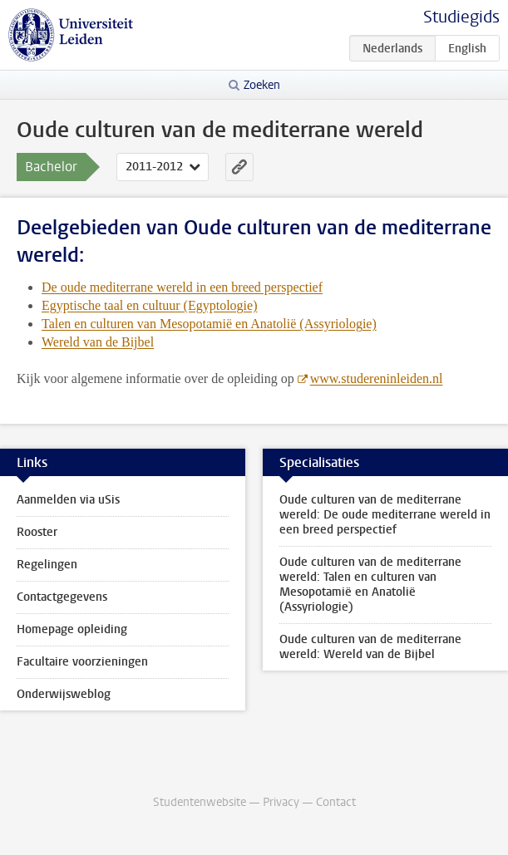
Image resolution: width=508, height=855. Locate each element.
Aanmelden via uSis (68, 500)
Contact (336, 802)
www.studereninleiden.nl (376, 378)
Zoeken (262, 85)
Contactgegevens (62, 597)
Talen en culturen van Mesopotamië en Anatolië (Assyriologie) (209, 324)
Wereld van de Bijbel (98, 342)
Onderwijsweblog (64, 694)
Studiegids (461, 17)
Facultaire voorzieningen (82, 662)
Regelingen (47, 564)
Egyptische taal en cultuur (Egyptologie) (149, 305)
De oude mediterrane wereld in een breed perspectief (182, 287)
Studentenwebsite (199, 802)
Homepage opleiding (72, 629)
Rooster (37, 532)
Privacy (281, 802)
